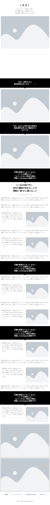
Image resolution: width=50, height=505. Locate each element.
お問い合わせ (42, 494)
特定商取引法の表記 (31, 494)
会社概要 (6, 494)
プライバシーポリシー (17, 494)
